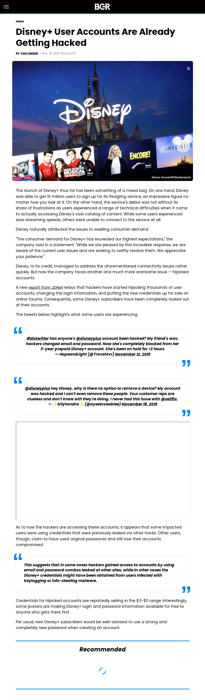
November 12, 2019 (132, 354)
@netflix (169, 399)
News (20, 21)
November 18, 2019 (139, 404)
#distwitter (38, 339)
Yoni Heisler (29, 53)
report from (45, 288)
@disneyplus (88, 339)
